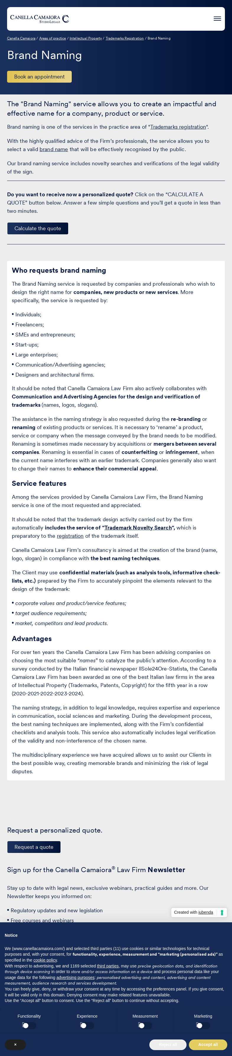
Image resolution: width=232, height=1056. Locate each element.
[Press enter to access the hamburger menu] (217, 18)
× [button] (15, 1044)
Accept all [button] (208, 1044)
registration (70, 536)
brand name (54, 149)
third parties (108, 966)
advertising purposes (75, 977)
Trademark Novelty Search (138, 527)
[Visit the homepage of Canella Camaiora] (39, 19)
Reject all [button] (168, 1044)
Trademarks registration (178, 127)
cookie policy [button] (45, 960)
